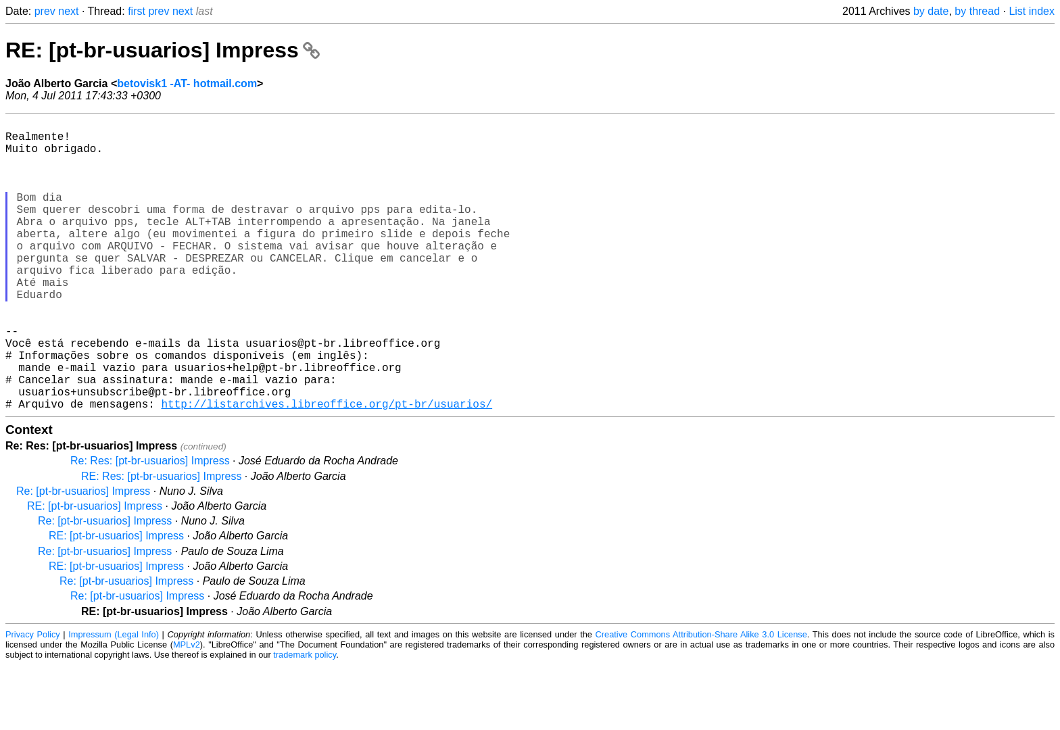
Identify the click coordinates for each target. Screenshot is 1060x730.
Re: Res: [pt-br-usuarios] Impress (150, 525)
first (136, 11)
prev (44, 11)
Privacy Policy (32, 699)
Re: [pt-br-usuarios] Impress (83, 556)
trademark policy (304, 719)
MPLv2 (186, 709)
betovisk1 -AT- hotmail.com (187, 83)
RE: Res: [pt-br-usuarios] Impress (161, 541)
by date (930, 11)
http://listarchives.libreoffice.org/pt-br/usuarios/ (326, 468)
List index (1032, 11)
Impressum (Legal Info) (113, 699)
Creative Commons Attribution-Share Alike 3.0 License (701, 699)
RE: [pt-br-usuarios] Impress (162, 50)
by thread (977, 11)
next (68, 11)
